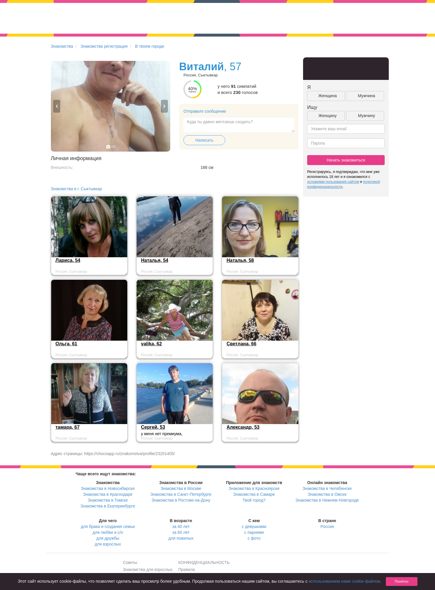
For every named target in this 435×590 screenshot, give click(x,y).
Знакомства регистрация (104, 46)
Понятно (401, 581)
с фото (254, 538)
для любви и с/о (107, 532)
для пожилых (181, 538)
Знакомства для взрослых (147, 569)
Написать (204, 140)
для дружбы (107, 538)
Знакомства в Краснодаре (108, 494)
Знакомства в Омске (327, 494)
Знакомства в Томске (108, 500)
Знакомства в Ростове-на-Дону (181, 500)
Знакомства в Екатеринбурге (107, 506)
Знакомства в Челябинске (327, 488)
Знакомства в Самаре (254, 494)
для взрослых (108, 544)
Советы (130, 562)
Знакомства (62, 46)
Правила (186, 569)
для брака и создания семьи (108, 526)
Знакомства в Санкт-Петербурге (181, 494)
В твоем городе (149, 46)
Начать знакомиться (345, 160)
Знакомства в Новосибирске (108, 488)
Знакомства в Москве (181, 488)
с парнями (254, 532)
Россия (327, 526)
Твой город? (254, 500)
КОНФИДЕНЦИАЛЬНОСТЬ (204, 562)
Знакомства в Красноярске (253, 488)
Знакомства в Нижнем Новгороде (327, 500)
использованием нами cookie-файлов (344, 581)
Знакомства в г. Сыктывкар (76, 188)
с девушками (254, 526)
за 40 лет (181, 526)
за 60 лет (181, 532)
